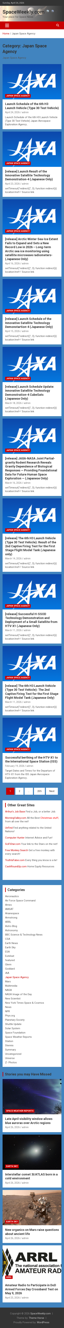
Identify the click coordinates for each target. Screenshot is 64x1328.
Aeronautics (12, 896)
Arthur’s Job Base (15, 811)
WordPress (43, 1322)
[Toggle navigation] (7, 25)
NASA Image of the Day (18, 994)
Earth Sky (10, 947)
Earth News (11, 943)
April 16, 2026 (12, 263)
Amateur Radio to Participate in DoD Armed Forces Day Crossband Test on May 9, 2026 (31, 1289)
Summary (10, 1049)
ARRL (8, 921)
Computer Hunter (15, 837)
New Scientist (12, 998)
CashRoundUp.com (16, 866)
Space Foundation (15, 1032)
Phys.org (10, 1015)
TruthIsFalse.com (15, 860)
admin (25, 112)
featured (10, 960)
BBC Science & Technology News (23, 934)
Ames (8, 904)
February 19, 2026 (14, 766)
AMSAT (9, 909)
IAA (7, 973)
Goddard (10, 968)
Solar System (12, 1028)
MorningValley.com (15, 817)
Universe (10, 1058)
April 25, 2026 (12, 1297)
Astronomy (11, 930)
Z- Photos (11, 1062)
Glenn (8, 964)
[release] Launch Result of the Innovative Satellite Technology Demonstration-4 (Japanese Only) (29, 175)
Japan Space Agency (18, 96)
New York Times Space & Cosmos (24, 1002)
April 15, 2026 (12, 331)
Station (9, 1041)
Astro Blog (11, 926)
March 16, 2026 (13, 482)
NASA (8, 990)
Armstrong (11, 917)
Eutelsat (9, 955)
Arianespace (12, 913)
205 (39, 791)
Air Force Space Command (20, 900)
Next (51, 791)
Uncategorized (13, 1053)
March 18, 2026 (13, 403)
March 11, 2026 (13, 630)
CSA (7, 938)
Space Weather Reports (18, 1036)
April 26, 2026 (12, 1127)
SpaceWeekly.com (24, 12)
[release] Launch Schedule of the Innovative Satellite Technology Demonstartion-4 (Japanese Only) (29, 323)
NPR (7, 1011)
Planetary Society (15, 1019)
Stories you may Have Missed (28, 1074)
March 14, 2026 (13, 558)
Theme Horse (36, 1317)
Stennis (9, 1045)
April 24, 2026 (12, 112)
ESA (7, 951)
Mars (8, 981)
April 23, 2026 (12, 183)
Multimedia (11, 985)
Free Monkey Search (16, 850)
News (8, 1007)
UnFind (9, 827)
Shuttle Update (13, 1024)
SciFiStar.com (12, 844)
